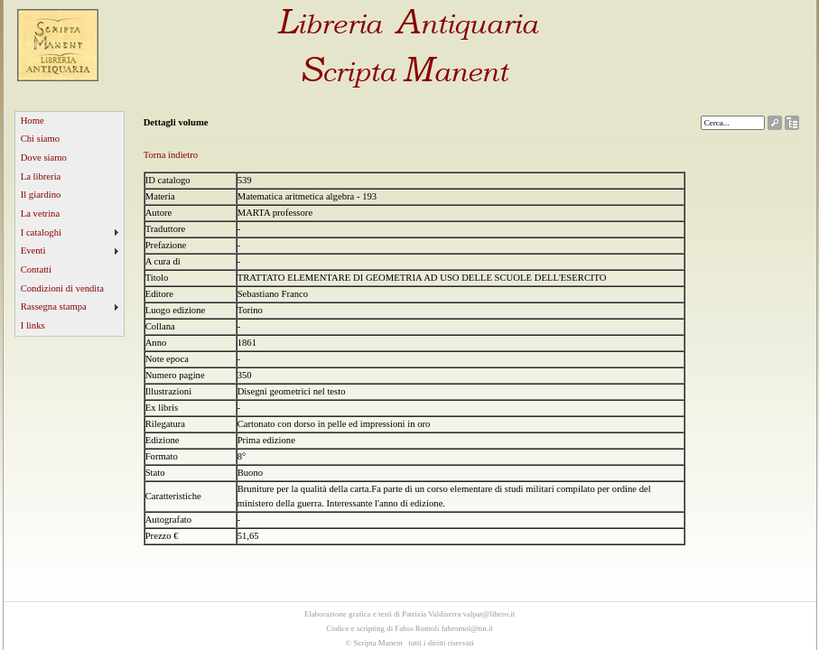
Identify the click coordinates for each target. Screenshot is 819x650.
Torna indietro (171, 155)
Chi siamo (40, 139)
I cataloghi (41, 232)
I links (33, 325)
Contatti (36, 269)
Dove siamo (44, 157)
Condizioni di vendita (62, 288)
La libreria (41, 176)
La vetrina (40, 213)
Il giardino (41, 195)
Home (32, 120)
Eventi (33, 250)
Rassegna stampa (54, 306)
